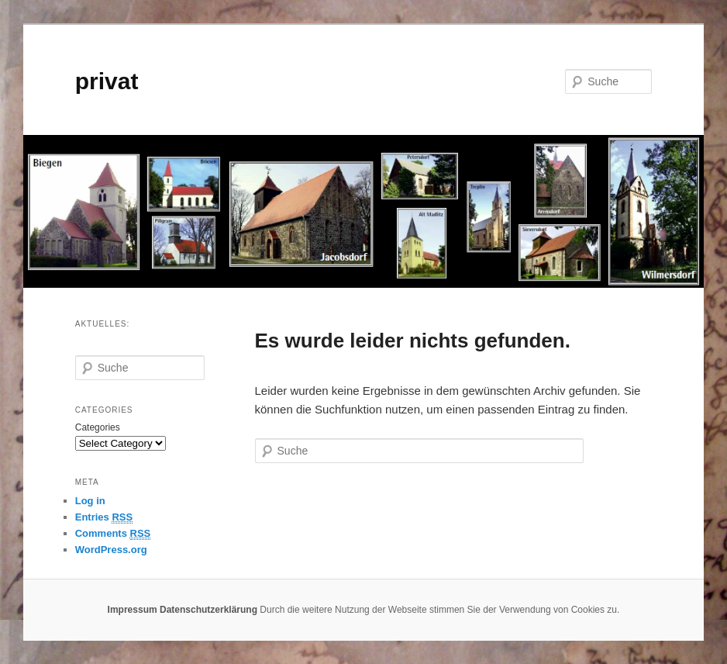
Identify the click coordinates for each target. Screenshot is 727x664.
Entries (104, 517)
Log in (90, 501)
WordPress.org (111, 549)
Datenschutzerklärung (208, 609)
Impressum (132, 609)
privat (107, 81)
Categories (97, 427)
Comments (113, 533)
